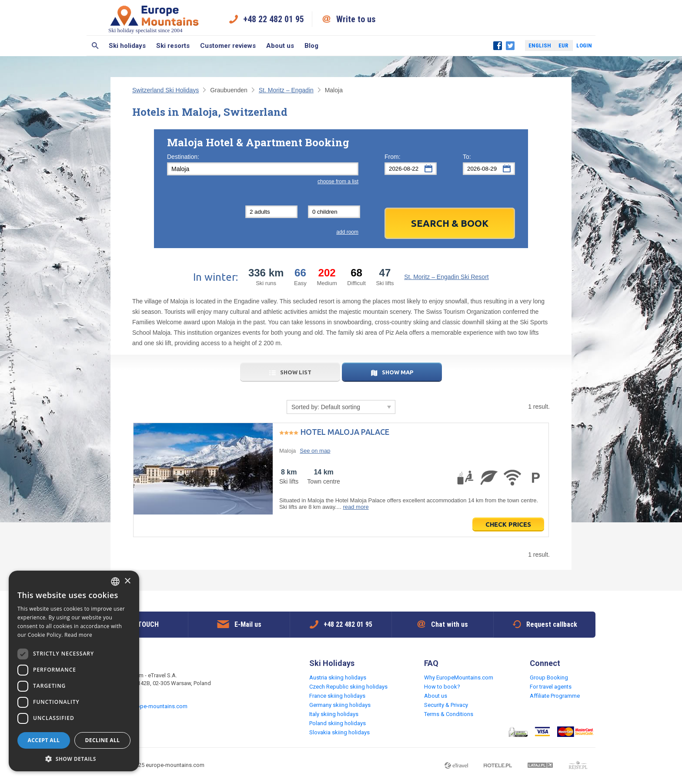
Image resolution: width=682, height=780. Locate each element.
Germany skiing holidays (340, 705)
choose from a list (338, 181)
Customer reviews (228, 46)
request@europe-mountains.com (145, 706)
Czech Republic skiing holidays (348, 686)
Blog (311, 46)
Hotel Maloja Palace (345, 431)
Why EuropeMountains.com (458, 677)
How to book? (442, 686)
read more (355, 507)
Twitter (510, 45)
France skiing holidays (337, 696)
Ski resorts (173, 46)
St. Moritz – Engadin (286, 90)
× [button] (127, 581)
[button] (73, 758)
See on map (315, 450)
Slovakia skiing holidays (339, 732)
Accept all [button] (44, 740)
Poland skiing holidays (337, 723)
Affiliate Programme (555, 696)
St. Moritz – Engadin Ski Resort (446, 276)
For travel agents (551, 686)
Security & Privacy (446, 705)
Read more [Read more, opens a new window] (78, 635)
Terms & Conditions (448, 714)
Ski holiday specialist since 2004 (154, 19)
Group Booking (549, 677)
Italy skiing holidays (333, 714)
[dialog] (74, 671)
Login (584, 45)
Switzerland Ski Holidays (165, 90)
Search (95, 46)
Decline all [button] (102, 740)
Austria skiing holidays (337, 677)
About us (280, 46)
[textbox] (262, 168)
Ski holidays (127, 46)
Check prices (508, 524)
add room (347, 232)
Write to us (356, 19)
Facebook (497, 45)
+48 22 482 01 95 (273, 19)
